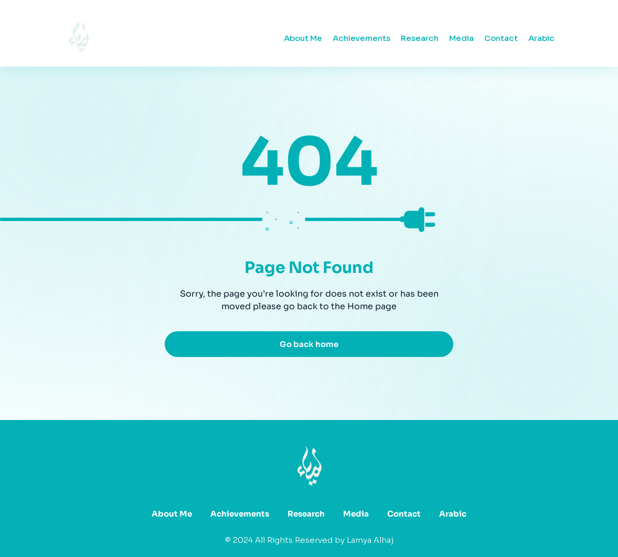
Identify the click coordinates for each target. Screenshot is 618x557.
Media (461, 38)
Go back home (309, 344)
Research (420, 38)
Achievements (361, 38)
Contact (501, 38)
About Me (303, 38)
